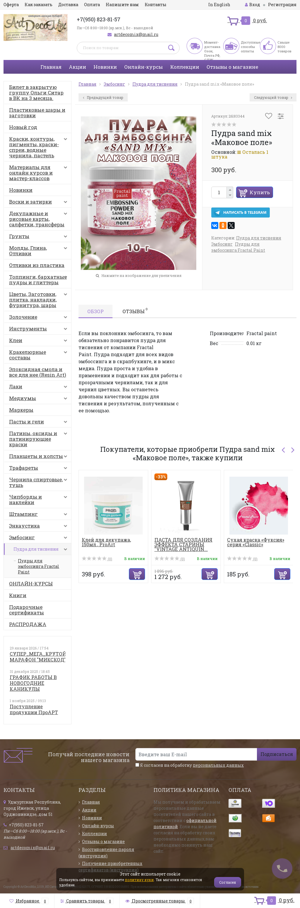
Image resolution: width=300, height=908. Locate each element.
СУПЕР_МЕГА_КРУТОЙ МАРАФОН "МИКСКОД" (38, 657)
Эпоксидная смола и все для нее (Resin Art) (37, 372)
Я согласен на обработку (189, 765)
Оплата (92, 4)
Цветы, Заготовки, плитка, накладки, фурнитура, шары (39, 300)
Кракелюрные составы (39, 355)
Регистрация (282, 4)
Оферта (11, 4)
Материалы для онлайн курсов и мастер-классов (39, 173)
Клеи (39, 341)
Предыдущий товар (103, 97)
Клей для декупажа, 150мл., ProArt (106, 542)
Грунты (39, 237)
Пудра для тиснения (41, 550)
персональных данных (218, 765)
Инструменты (39, 330)
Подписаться (276, 754)
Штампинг (39, 515)
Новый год (23, 127)
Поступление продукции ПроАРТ (34, 709)
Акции (77, 66)
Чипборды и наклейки (39, 499)
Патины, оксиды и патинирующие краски (39, 439)
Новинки (105, 66)
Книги (17, 595)
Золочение (39, 318)
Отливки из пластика (36, 265)
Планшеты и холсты (39, 457)
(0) (97, 558)
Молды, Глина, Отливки (39, 250)
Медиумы (39, 399)
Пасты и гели (39, 423)
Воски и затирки (39, 203)
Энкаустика (39, 527)
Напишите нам (122, 4)
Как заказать (38, 4)
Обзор (95, 311)
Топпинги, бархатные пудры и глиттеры (39, 279)
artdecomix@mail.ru (136, 34)
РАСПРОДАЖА (27, 624)
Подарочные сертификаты (26, 610)
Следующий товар (273, 97)
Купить (260, 192)
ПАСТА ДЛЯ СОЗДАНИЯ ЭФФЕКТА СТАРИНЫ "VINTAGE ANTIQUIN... (183, 544)
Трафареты (39, 469)
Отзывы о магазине (232, 66)
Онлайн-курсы (143, 66)
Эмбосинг (39, 538)
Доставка (68, 4)
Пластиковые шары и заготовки (37, 112)
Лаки (39, 387)
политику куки (139, 879)
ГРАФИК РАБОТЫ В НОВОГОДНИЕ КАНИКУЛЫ (33, 683)
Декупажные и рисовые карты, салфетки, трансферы (39, 219)
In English (219, 4)
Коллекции (184, 66)
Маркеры (21, 409)
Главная (51, 66)
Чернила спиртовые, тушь (39, 482)
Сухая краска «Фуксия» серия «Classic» (255, 542)
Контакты (155, 4)
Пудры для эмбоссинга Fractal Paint (38, 566)
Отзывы (135, 310)
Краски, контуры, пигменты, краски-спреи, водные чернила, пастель (39, 147)
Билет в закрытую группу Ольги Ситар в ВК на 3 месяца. (36, 92)
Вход (252, 4)
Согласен (227, 882)
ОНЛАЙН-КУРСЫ (31, 583)
